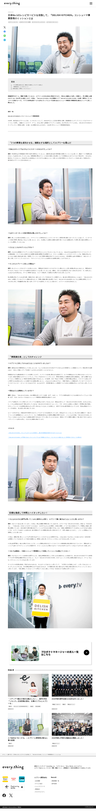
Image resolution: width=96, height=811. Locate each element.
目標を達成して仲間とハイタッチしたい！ (24, 91)
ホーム (3, 757)
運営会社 (19, 809)
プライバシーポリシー (12, 809)
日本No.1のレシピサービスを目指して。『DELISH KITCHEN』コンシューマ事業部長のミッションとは (37, 757)
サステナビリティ (40, 794)
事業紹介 (37, 791)
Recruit (53, 780)
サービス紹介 (39, 786)
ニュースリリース (40, 789)
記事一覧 (9, 757)
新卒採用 (54, 786)
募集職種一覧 (55, 783)
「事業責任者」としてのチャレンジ (22, 88)
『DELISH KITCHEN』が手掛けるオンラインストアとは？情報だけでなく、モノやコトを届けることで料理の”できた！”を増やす (45, 440)
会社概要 (37, 783)
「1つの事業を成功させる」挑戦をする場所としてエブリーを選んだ (31, 86)
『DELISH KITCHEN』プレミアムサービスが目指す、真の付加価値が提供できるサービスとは (35, 435)
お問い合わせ (5, 809)
